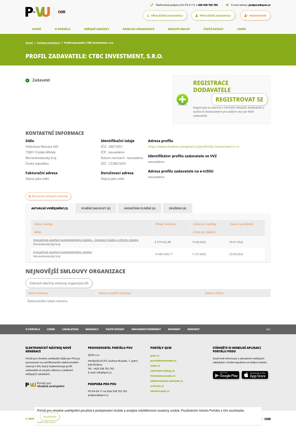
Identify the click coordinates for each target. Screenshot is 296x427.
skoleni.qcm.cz (159, 391)
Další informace (46, 422)
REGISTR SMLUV (179, 29)
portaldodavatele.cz (163, 360)
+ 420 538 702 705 (207, 5)
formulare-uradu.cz (162, 375)
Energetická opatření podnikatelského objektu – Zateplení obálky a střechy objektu (85, 240)
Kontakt (193, 329)
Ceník (51, 329)
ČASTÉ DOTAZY (213, 29)
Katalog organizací (48, 42)
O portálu (32, 329)
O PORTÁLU (62, 29)
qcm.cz (154, 355)
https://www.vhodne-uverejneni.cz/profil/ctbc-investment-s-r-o (193, 146)
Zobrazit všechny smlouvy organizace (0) (59, 283)
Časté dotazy (115, 329)
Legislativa (70, 329)
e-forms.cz (157, 386)
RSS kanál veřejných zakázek (50, 196)
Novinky (174, 329)
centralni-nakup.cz (162, 370)
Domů (29, 42)
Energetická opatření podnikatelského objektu (62, 252)
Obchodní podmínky (146, 329)
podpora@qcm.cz (260, 5)
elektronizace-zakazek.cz (166, 381)
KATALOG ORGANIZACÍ (138, 29)
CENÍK (241, 29)
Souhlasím (49, 416)
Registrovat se (239, 99)
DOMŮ (36, 29)
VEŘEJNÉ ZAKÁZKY (96, 29)
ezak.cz (155, 365)
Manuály (92, 329)
